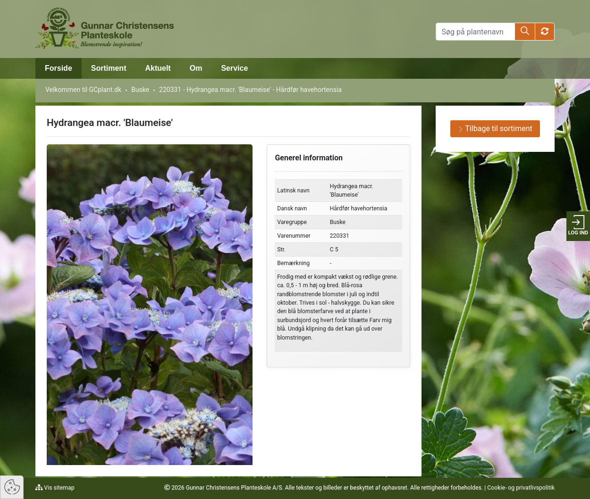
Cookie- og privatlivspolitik (521, 487)
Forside (58, 68)
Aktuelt (157, 68)
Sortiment (108, 68)
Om (196, 68)
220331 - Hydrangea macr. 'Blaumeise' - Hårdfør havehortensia (250, 89)
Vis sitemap (58, 487)
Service (234, 68)
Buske (140, 89)
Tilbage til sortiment (495, 128)
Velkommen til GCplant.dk (83, 89)
